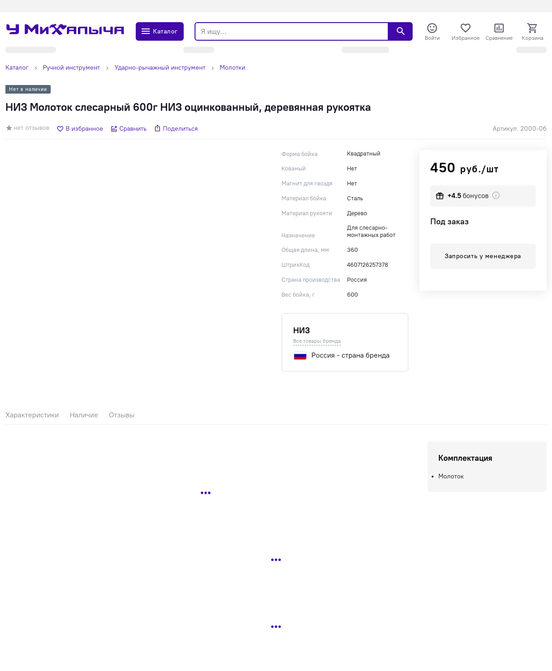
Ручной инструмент (71, 67)
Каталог (17, 67)
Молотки (232, 67)
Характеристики (32, 415)
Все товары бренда (317, 341)
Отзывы (121, 415)
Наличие (84, 415)
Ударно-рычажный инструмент (159, 67)
